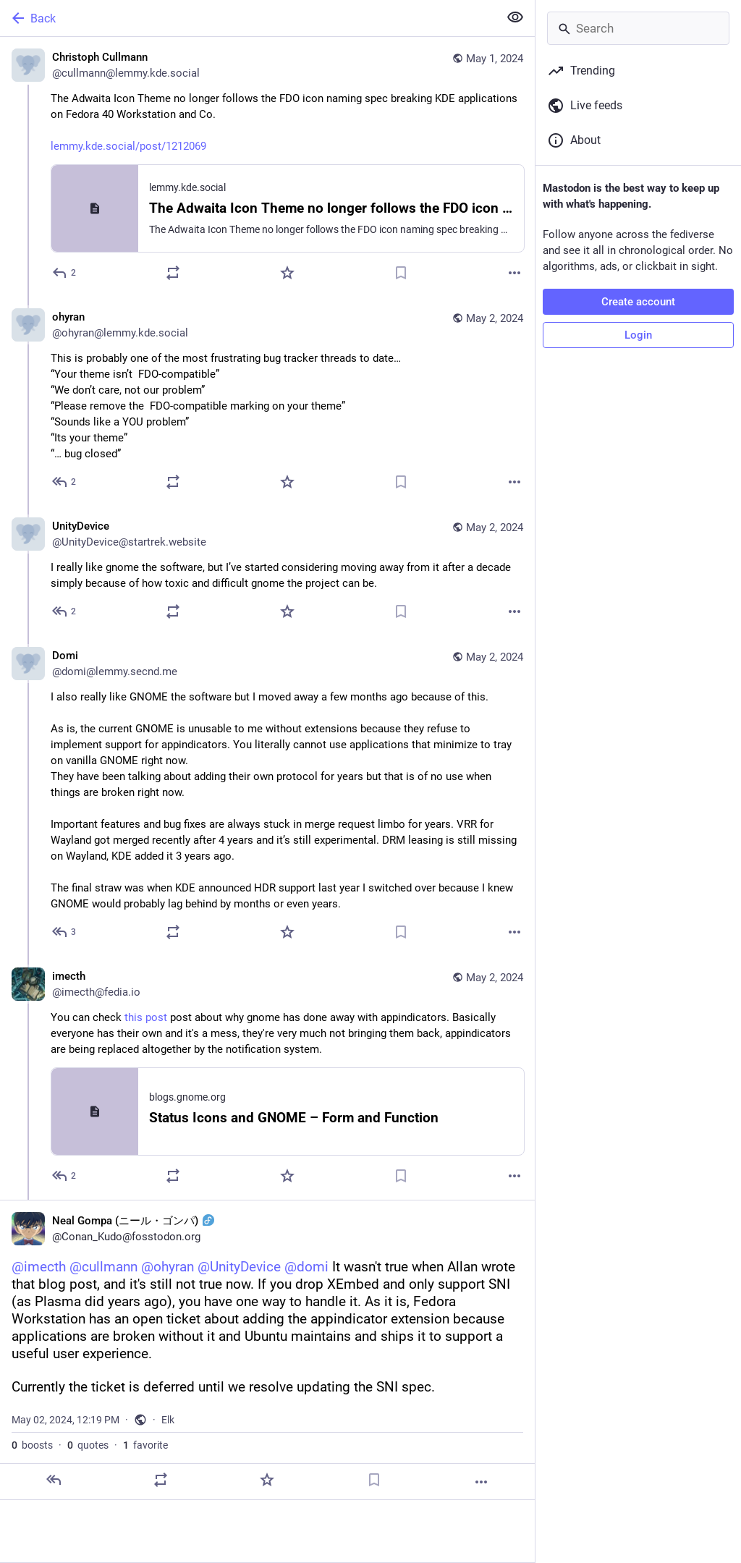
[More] (514, 272)
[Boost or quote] (173, 272)
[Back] (248, 18)
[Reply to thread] (65, 482)
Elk (167, 1420)
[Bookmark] (401, 272)
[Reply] (65, 272)
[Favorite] (287, 272)
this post (145, 1017)
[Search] (638, 28)
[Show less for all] (515, 17)
